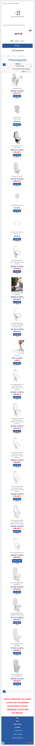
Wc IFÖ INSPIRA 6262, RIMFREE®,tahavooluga (17, 614)
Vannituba (8, 56)
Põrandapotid (21, 56)
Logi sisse (5, 3)
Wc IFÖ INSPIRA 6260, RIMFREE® (17, 583)
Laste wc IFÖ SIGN (17, 176)
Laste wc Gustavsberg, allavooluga (17, 146)
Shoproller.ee (30, 743)
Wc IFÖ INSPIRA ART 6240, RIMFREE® (17, 675)
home (3, 56)
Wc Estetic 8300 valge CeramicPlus (17, 293)
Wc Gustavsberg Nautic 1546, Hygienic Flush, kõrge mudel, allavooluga (17, 522)
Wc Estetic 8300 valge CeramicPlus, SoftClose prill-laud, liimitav (17, 325)
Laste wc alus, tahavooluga (17, 118)
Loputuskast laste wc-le (17, 205)
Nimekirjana (27, 71)
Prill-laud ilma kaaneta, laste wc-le (17, 232)
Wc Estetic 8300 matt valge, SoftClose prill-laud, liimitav (17, 262)
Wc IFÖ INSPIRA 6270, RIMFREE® (17, 644)
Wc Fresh (17, 355)
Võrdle (17, 98)
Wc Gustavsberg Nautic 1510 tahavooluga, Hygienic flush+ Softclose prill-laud (17, 489)
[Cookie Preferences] (2, 743)
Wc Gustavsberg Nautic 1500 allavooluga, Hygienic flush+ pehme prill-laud (17, 387)
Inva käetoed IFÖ (17, 88)
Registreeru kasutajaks (13, 3)
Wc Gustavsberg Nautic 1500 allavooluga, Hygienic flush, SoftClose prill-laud (17, 421)
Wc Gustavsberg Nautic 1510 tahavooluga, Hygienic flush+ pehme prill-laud (17, 455)
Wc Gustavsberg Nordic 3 (17, 552)
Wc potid (14, 56)
